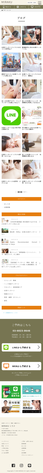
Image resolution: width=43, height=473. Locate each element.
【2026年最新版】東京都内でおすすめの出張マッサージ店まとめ (19, 223)
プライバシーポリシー (27, 455)
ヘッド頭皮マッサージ (11, 284)
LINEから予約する (17, 347)
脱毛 (5, 300)
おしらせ (7, 204)
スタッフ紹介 (5, 450)
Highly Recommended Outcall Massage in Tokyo (19, 243)
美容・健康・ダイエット (12, 297)
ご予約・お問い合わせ (27, 441)
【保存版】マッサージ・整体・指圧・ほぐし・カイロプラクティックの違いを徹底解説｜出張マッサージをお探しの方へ (19, 264)
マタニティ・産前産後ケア (13, 287)
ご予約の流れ (5, 448)
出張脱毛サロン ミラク (12, 312)
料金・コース (5, 446)
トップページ (5, 441)
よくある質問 (5, 452)
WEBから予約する (17, 366)
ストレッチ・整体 (10, 280)
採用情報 (24, 443)
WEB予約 (36, 7)
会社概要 (24, 452)
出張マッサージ (9, 290)
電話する (7, 7)
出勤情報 (7, 207)
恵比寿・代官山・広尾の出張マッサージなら (19, 233)
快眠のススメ (8, 294)
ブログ (23, 450)
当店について (5, 443)
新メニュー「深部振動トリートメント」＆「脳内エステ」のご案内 (19, 253)
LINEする (21, 7)
